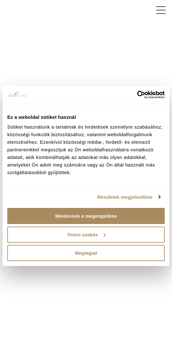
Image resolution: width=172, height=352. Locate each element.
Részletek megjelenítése (125, 197)
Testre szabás (86, 234)
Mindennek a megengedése (86, 216)
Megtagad (86, 253)
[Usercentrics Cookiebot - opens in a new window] (137, 95)
